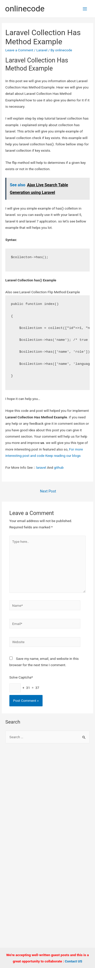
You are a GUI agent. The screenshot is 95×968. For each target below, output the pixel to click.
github (59, 467)
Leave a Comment (19, 50)
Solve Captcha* (21, 677)
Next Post (48, 491)
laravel (41, 467)
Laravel (41, 50)
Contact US (73, 961)
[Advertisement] (47, 800)
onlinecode (25, 8)
